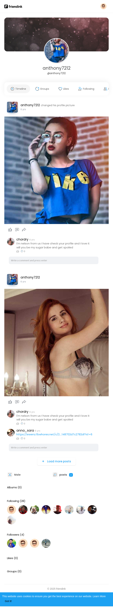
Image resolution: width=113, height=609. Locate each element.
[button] (103, 6)
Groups (12, 571)
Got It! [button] (8, 601)
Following (13, 501)
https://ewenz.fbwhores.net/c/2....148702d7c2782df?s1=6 (54, 434)
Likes (10, 558)
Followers (13, 534)
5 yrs (23, 109)
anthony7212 (57, 68)
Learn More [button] (99, 596)
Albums (12, 487)
